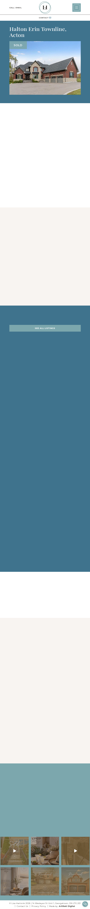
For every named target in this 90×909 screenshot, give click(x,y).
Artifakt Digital (67, 906)
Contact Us (22, 906)
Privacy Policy (38, 906)
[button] (76, 7)
